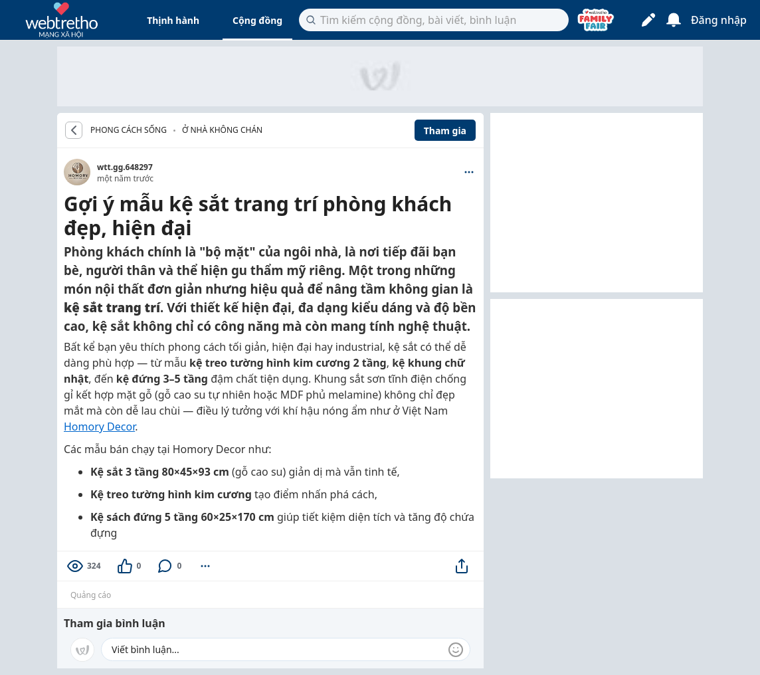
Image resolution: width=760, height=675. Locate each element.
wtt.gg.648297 (125, 167)
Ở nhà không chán (222, 130)
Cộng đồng (257, 20)
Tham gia (445, 130)
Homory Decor (99, 426)
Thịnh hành (173, 20)
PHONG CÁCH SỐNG (128, 130)
